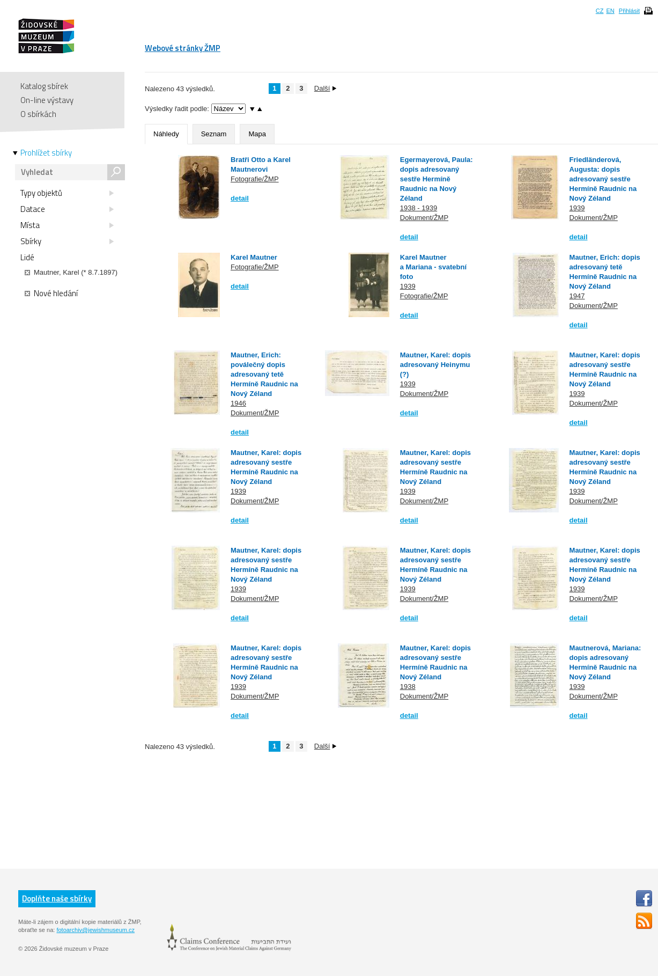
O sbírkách (38, 114)
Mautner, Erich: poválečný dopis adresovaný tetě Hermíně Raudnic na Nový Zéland (264, 374)
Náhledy (166, 134)
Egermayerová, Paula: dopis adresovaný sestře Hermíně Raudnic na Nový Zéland (436, 179)
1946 (238, 403)
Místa (67, 225)
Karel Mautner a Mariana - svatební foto (433, 267)
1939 (577, 208)
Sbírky (67, 241)
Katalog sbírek (44, 86)
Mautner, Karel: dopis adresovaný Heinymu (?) (435, 364)
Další (325, 88)
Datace (67, 209)
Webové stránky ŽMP (182, 48)
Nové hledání (51, 293)
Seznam (214, 134)
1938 (408, 687)
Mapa (257, 134)
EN (610, 11)
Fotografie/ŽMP (255, 179)
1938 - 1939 (418, 208)
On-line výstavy (46, 100)
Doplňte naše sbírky (57, 898)
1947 (577, 296)
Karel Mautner (254, 257)
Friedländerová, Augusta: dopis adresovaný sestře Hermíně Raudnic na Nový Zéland (603, 179)
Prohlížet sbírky (46, 153)
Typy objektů (67, 193)
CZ (600, 11)
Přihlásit (629, 11)
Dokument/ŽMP (424, 218)
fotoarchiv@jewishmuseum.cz (95, 930)
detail (240, 198)
